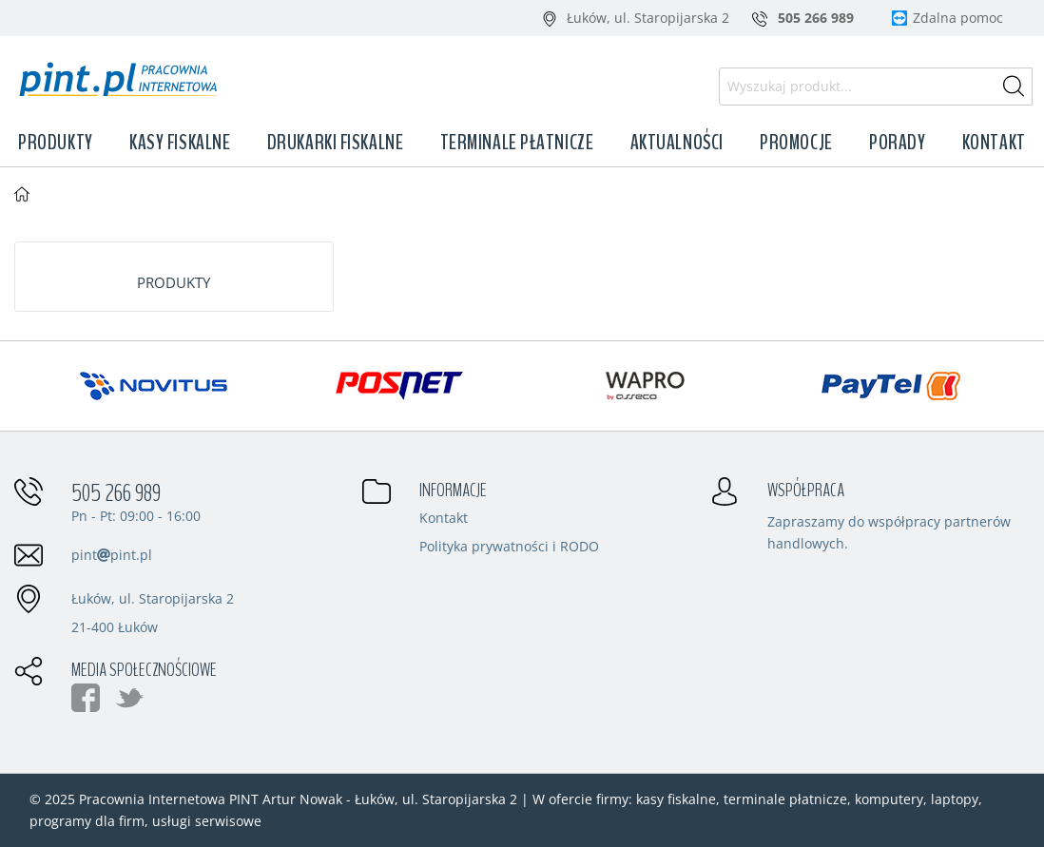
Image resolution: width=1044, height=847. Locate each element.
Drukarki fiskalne (335, 142)
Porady (897, 142)
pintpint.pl (111, 555)
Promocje (796, 142)
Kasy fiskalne (179, 142)
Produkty (55, 142)
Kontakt (994, 142)
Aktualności (677, 142)
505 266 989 (116, 493)
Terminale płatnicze (517, 142)
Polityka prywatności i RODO (509, 547)
